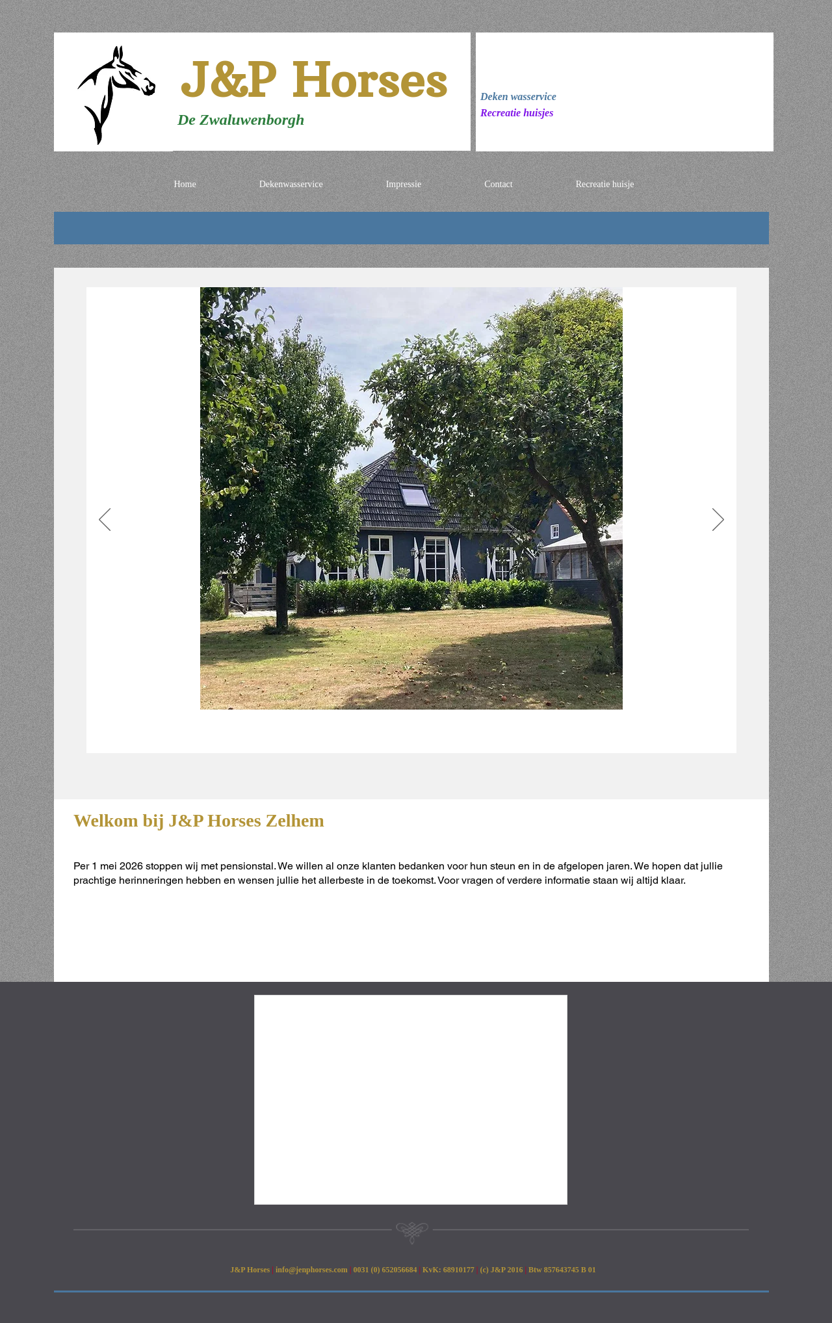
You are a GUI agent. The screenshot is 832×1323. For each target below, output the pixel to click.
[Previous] (104, 520)
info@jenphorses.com (312, 1269)
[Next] (718, 520)
